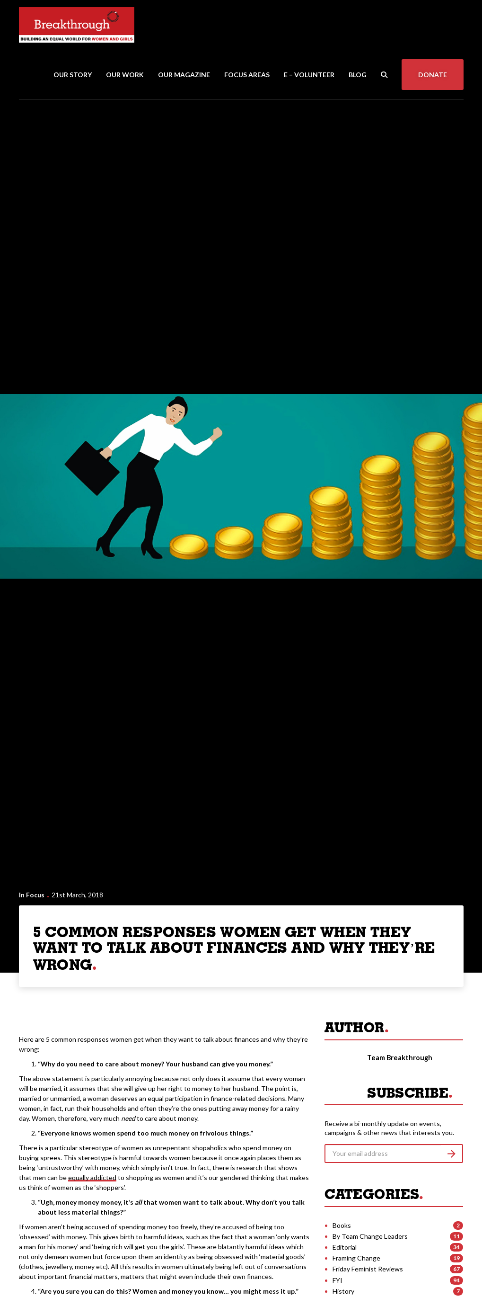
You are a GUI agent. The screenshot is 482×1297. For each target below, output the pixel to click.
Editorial (345, 1247)
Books (342, 1225)
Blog (358, 75)
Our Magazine (184, 75)
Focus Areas (247, 75)
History (343, 1291)
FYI (337, 1280)
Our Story (72, 75)
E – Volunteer (309, 75)
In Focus (31, 895)
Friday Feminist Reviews (368, 1269)
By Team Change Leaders (370, 1236)
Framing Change (356, 1258)
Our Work (125, 75)
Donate (432, 75)
